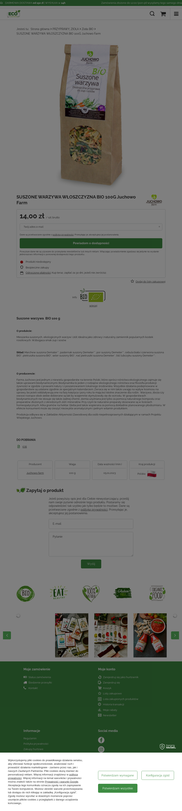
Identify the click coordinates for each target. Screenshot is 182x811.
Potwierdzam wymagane (117, 775)
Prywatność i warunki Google (61, 781)
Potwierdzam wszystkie (117, 788)
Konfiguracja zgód (157, 775)
